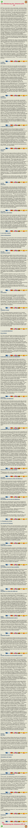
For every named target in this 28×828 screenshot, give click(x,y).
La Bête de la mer (3, 63)
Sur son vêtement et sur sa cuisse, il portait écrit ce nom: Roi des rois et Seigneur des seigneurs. (13, 561)
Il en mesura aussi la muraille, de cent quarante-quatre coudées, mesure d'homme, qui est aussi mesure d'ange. (13, 703)
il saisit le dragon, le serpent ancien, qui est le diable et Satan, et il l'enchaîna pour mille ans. (14, 596)
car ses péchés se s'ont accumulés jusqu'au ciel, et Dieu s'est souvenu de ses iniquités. (14, 414)
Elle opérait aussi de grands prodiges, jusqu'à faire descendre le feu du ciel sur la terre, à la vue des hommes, (14, 106)
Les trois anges (3, 150)
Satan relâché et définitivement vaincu (9, 617)
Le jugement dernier (5, 634)
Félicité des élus (3, 734)
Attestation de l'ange (6, 757)
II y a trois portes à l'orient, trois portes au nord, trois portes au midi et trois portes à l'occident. (14, 693)
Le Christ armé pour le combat (6, 545)
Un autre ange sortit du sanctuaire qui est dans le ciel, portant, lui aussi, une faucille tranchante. (14, 197)
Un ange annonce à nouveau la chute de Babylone (12, 478)
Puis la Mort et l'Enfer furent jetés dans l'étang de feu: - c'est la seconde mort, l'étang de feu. (14, 648)
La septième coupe (5, 309)
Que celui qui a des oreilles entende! (18, 89)
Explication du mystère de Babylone (10, 356)
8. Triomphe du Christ (6, 521)
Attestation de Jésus (6, 793)
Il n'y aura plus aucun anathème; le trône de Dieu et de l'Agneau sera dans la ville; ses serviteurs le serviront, (14, 744)
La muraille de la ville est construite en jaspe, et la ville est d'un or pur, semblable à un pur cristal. (13, 706)
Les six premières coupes (5, 252)
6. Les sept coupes (6, 233)
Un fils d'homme (3, 184)
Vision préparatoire (6, 235)
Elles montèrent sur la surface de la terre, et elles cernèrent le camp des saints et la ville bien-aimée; (14, 625)
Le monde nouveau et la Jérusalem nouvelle (11, 655)
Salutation (3, 814)
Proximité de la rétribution (7, 774)
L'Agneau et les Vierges (7, 126)
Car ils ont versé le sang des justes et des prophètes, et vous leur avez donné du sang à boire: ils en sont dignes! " (14, 269)
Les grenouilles (4, 292)
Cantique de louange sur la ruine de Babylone (10, 498)
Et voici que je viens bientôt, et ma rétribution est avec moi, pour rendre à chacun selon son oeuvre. (14, 782)
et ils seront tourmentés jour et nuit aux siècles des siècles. (14, 629)
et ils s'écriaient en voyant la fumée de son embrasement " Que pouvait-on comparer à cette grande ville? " (13, 461)
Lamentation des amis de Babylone (10, 429)
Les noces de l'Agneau (7, 523)
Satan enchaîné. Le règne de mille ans (9, 590)
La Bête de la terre (3, 97)
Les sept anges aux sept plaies (6, 212)
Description (4, 333)
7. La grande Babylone (7, 331)
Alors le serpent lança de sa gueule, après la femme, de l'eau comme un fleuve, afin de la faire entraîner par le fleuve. (13, 50)
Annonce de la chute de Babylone (7, 398)
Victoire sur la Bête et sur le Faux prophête (10, 566)
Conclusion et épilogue (7, 754)
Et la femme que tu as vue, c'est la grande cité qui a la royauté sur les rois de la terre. (14, 393)
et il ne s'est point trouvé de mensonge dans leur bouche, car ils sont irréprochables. (14, 145)
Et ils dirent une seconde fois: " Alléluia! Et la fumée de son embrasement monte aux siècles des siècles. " (13, 510)
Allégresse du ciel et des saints (9, 469)
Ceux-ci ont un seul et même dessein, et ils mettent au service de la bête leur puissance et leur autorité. (14, 378)
